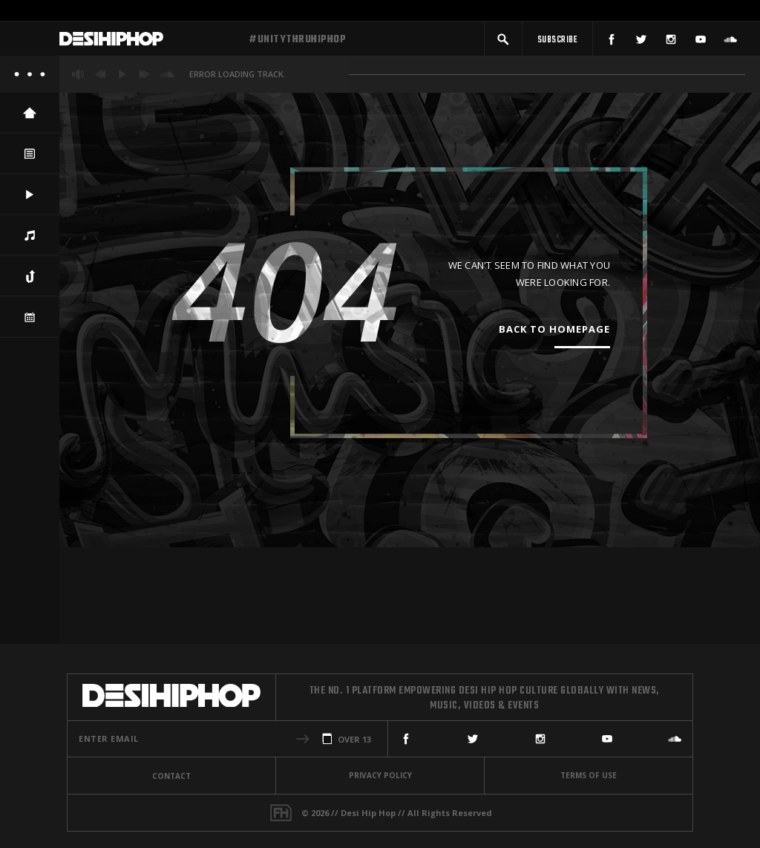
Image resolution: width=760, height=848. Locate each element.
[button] (503, 42)
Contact (171, 776)
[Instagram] (671, 42)
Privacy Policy (380, 775)
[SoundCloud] (730, 42)
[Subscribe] (557, 42)
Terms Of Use (588, 775)
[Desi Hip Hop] (148, 43)
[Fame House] (281, 813)
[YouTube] (700, 42)
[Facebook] (611, 42)
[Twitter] (641, 42)
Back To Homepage (554, 336)
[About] (29, 81)
